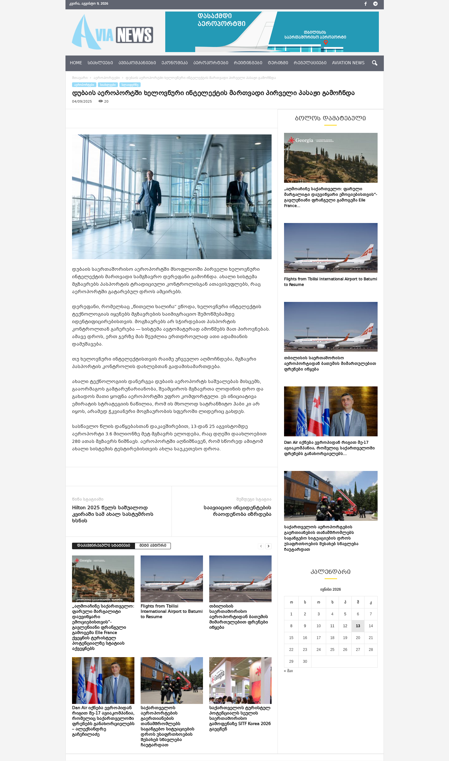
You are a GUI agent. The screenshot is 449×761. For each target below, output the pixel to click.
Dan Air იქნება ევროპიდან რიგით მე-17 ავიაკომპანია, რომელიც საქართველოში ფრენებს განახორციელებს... (329, 448)
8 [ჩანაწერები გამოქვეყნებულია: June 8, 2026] (291, 626)
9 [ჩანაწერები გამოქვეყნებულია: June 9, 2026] (305, 626)
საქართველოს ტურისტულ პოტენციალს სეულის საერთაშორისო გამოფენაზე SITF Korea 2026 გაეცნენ (240, 719)
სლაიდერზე (130, 85)
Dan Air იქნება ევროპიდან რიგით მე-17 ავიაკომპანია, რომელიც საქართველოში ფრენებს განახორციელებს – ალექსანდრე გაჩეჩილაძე (103, 721)
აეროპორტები (210, 63)
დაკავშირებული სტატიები (103, 546)
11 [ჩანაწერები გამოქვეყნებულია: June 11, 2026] (332, 626)
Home (76, 63)
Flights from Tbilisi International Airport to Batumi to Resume (172, 611)
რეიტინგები (248, 63)
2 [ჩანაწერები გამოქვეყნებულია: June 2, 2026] (305, 614)
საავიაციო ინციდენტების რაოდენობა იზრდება (237, 511)
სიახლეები (100, 63)
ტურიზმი (278, 63)
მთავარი (80, 78)
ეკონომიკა (175, 63)
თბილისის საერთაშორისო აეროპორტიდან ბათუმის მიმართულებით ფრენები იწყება (238, 617)
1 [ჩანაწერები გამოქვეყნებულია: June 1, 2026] (291, 614)
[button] (374, 63)
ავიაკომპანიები (137, 63)
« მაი (288, 671)
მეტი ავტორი (152, 546)
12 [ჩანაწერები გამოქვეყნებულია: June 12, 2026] (345, 626)
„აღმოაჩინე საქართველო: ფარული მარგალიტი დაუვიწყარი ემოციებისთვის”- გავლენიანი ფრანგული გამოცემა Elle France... (330, 198)
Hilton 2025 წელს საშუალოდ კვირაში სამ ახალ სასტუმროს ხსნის (112, 515)
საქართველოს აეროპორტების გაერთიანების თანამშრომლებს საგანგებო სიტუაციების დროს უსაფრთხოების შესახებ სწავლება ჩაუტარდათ (167, 727)
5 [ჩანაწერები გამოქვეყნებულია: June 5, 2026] (345, 614)
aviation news (348, 63)
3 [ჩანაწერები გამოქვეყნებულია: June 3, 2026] (319, 614)
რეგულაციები (310, 63)
